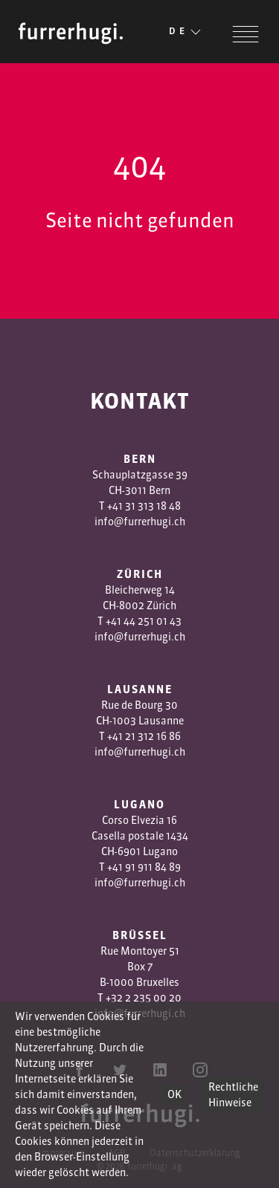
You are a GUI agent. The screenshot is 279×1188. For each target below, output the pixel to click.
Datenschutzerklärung (195, 1152)
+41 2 (119, 736)
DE (186, 32)
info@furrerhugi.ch (139, 521)
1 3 (137, 736)
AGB (117, 1152)
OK (174, 1094)
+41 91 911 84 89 (144, 867)
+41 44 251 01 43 (144, 621)
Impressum (62, 1152)
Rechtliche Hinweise (233, 1094)
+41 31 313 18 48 (144, 506)
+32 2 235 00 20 (144, 997)
